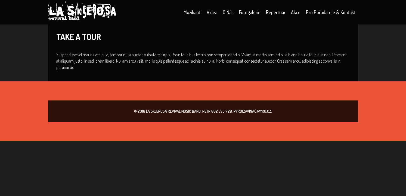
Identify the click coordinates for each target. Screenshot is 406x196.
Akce (295, 12)
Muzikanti (192, 12)
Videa (212, 12)
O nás (228, 12)
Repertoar (276, 12)
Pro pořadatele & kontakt (330, 12)
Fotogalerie (250, 12)
